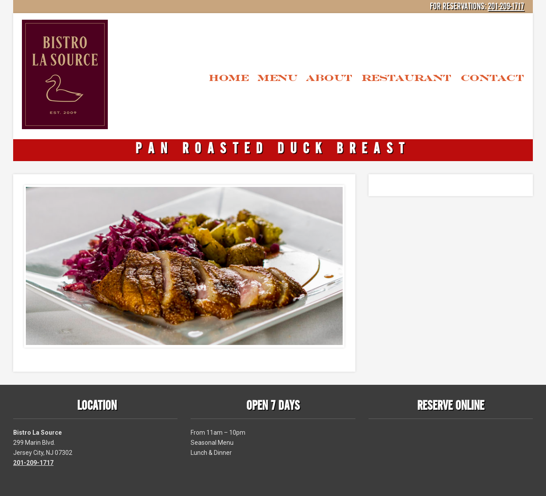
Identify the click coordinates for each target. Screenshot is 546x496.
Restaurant (407, 77)
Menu (277, 77)
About (329, 77)
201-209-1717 (506, 7)
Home (228, 77)
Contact (493, 77)
